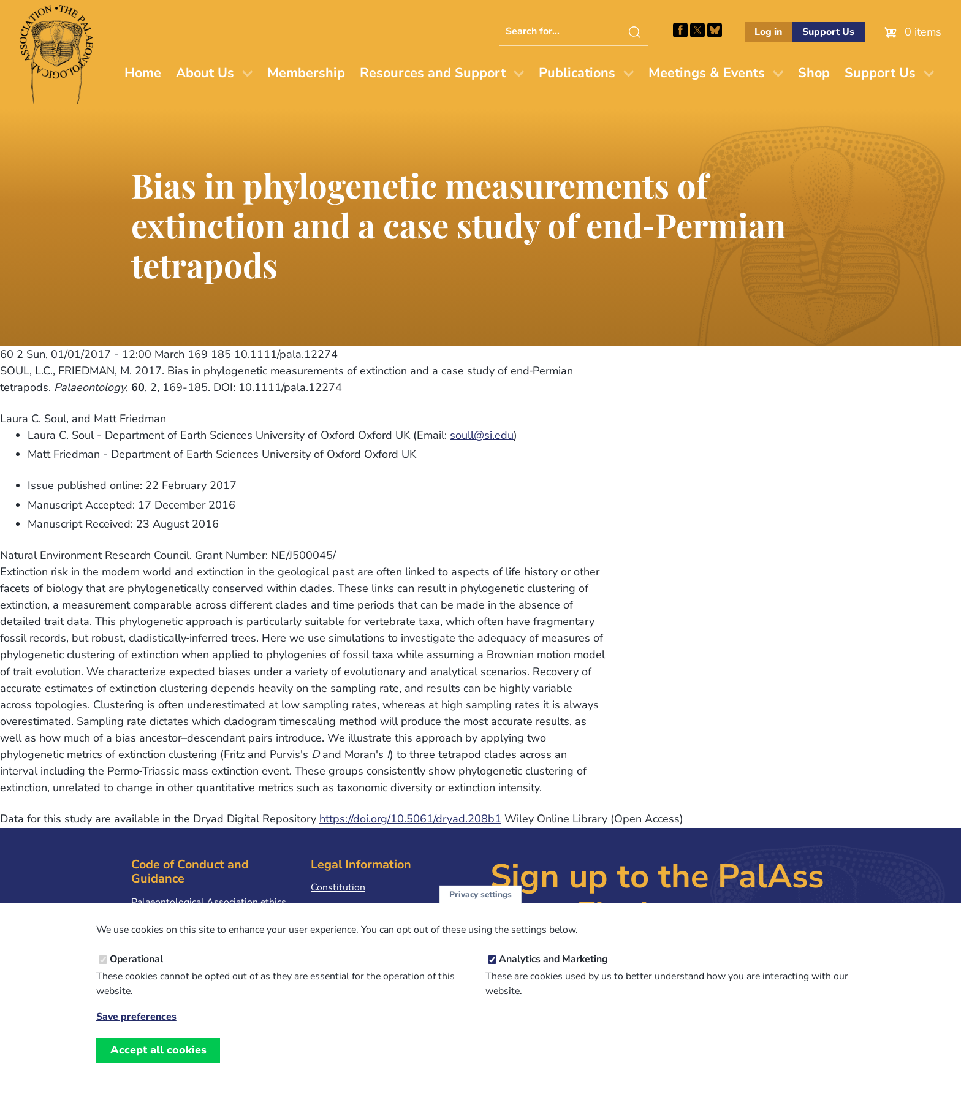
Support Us (828, 32)
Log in (768, 32)
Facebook (680, 30)
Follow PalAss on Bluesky (714, 30)
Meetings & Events (706, 73)
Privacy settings (480, 905)
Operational (136, 970)
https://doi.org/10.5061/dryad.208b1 (410, 818)
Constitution (338, 887)
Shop (814, 73)
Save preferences (136, 1028)
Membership (306, 73)
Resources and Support (433, 73)
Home (142, 73)
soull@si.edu (482, 435)
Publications (577, 73)
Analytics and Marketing (553, 970)
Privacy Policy (341, 907)
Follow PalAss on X (697, 30)
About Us (205, 73)
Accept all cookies (158, 1060)
